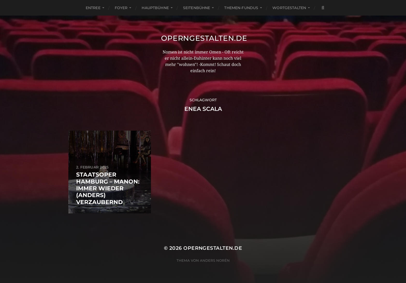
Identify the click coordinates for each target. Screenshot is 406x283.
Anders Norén (215, 260)
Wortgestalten (289, 7)
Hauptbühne (155, 7)
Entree (93, 7)
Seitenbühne (196, 7)
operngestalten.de (204, 38)
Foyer (121, 7)
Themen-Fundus (241, 7)
